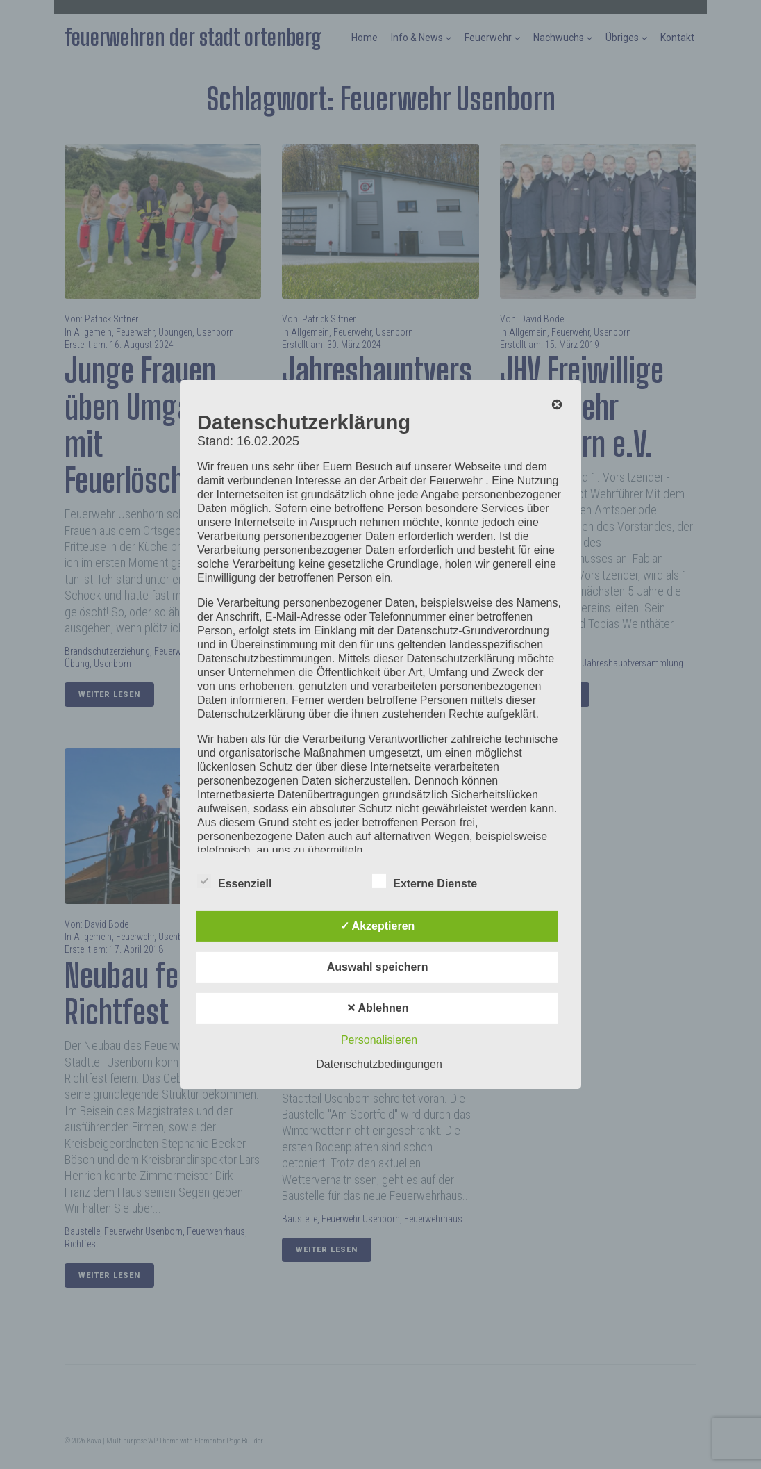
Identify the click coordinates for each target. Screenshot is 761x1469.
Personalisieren (379, 1040)
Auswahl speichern (377, 967)
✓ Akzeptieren (377, 926)
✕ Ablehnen (377, 1008)
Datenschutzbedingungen (379, 1064)
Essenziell (234, 881)
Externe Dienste (424, 881)
